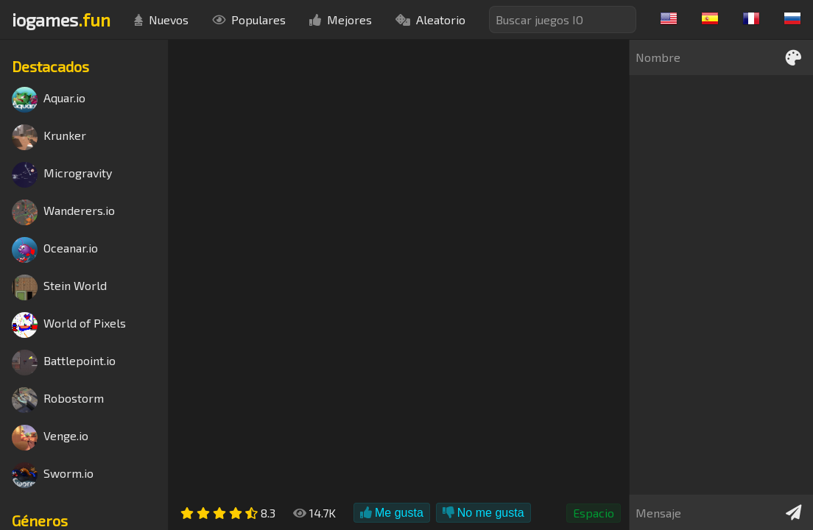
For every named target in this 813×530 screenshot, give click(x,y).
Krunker (49, 137)
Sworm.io (53, 475)
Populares (249, 19)
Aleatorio (430, 19)
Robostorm (58, 400)
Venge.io (50, 438)
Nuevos (161, 19)
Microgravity (62, 175)
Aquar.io (48, 100)
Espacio (593, 513)
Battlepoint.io (64, 362)
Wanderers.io (63, 212)
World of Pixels (69, 325)
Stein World (59, 287)
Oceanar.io (55, 250)
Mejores (340, 19)
